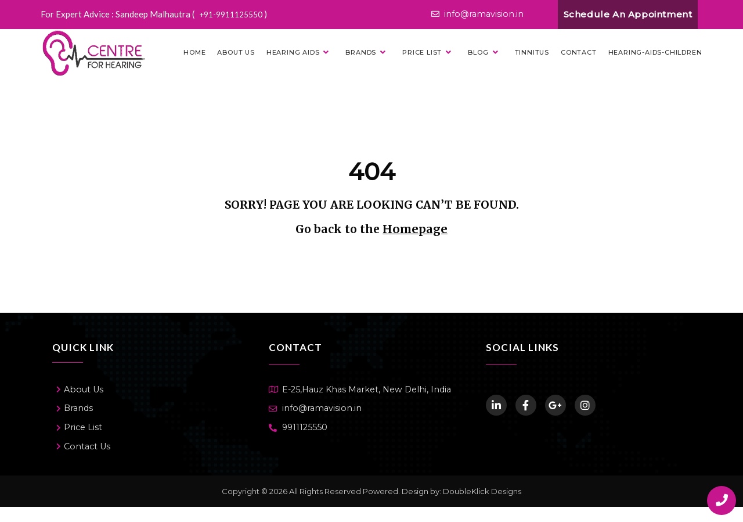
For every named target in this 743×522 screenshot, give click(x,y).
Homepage (415, 230)
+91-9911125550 (235, 14)
